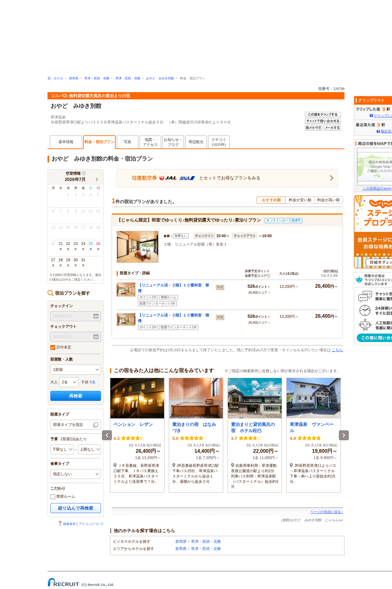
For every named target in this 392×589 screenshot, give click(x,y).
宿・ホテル (55, 78)
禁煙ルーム (62, 496)
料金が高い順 (328, 200)
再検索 (75, 395)
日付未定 (60, 347)
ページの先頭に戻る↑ (326, 512)
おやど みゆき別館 (160, 78)
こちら (337, 350)
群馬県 (73, 78)
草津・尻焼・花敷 (96, 78)
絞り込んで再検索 (75, 508)
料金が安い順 (300, 200)
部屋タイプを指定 (68, 424)
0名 (93, 382)
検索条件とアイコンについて (81, 524)
